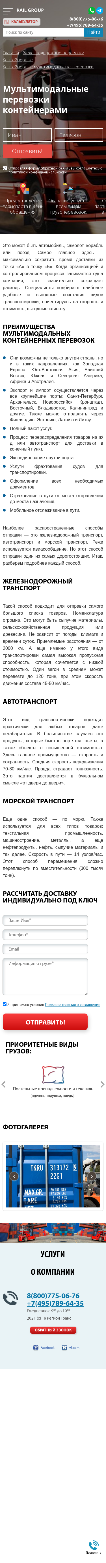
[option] (53, 1082)
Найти (93, 32)
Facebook (48, 1348)
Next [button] (103, 1084)
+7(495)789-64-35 (85, 25)
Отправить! (27, 151)
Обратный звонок (53, 1330)
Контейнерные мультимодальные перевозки (48, 66)
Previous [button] (3, 1084)
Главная (11, 52)
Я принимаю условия (53, 1005)
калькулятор (24, 22)
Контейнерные (18, 59)
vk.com (74, 1348)
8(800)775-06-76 (86, 19)
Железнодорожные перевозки (53, 52)
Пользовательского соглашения (72, 1005)
